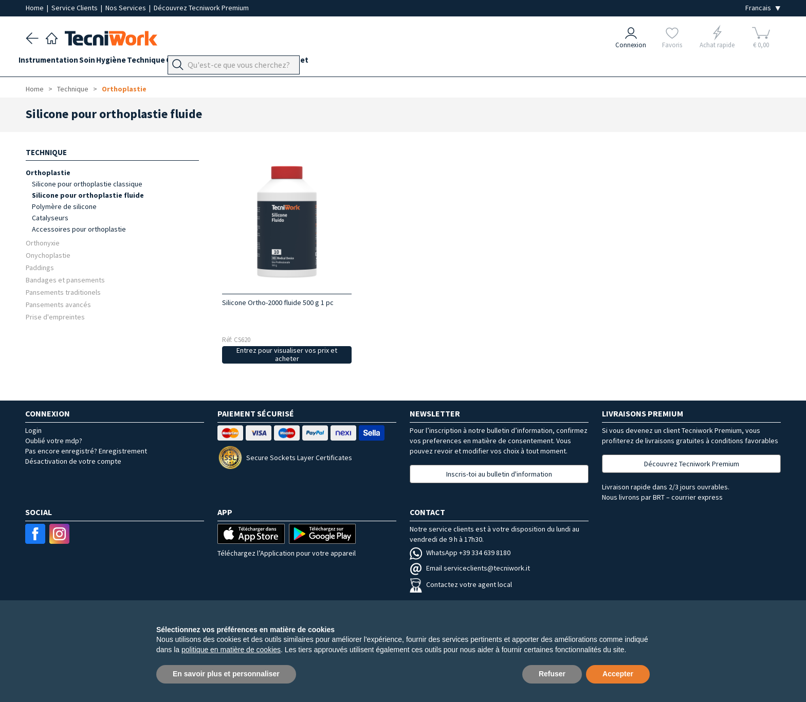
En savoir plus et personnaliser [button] (226, 674)
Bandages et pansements (65, 279)
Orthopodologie (231, 62)
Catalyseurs (50, 218)
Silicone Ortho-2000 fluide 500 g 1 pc (278, 302)
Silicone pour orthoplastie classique (87, 184)
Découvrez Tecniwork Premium (201, 7)
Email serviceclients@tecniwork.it (470, 568)
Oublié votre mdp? (53, 440)
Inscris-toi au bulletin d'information (499, 474)
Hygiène (133, 62)
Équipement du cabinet (310, 62)
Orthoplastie (124, 88)
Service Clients (75, 7)
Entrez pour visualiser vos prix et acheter (286, 354)
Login (33, 430)
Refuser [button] (552, 674)
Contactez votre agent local (461, 584)
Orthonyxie (43, 242)
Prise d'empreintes (55, 316)
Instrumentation (55, 62)
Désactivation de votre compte (73, 461)
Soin (101, 62)
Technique (175, 62)
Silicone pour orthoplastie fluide (88, 195)
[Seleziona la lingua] (762, 8)
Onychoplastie (48, 255)
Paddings (40, 267)
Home (35, 7)
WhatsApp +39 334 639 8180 (460, 552)
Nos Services (126, 7)
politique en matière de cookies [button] (231, 650)
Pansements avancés (58, 304)
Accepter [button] (617, 674)
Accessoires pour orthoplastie (79, 229)
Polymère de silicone (64, 206)
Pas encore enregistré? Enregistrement (86, 451)
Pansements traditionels (63, 292)
